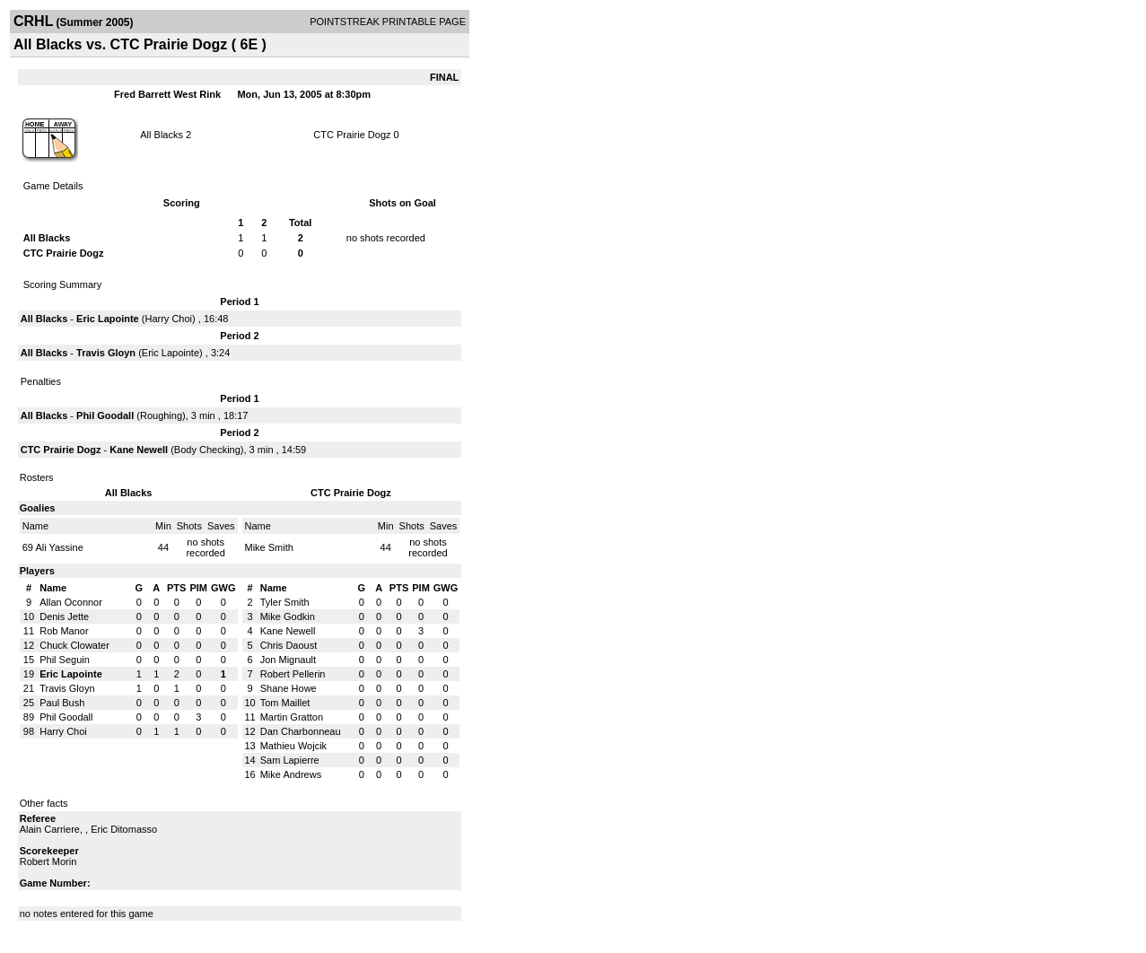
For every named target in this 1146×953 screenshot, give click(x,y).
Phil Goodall (105, 415)
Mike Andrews (290, 774)
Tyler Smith (285, 602)
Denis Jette (64, 616)
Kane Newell (138, 449)
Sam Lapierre (289, 760)
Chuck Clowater (74, 645)
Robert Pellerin (293, 674)
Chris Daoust (289, 645)
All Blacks (161, 134)
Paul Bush (61, 702)
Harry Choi (168, 318)
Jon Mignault (288, 659)
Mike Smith (269, 547)
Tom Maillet (285, 702)
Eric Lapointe (107, 318)
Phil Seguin (64, 659)
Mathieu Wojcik (293, 745)
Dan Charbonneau (300, 731)
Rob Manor (63, 630)
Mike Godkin (287, 616)
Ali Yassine (59, 547)
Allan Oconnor (70, 602)
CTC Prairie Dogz (351, 134)
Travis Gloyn (106, 352)
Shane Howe (288, 688)
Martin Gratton (291, 717)
